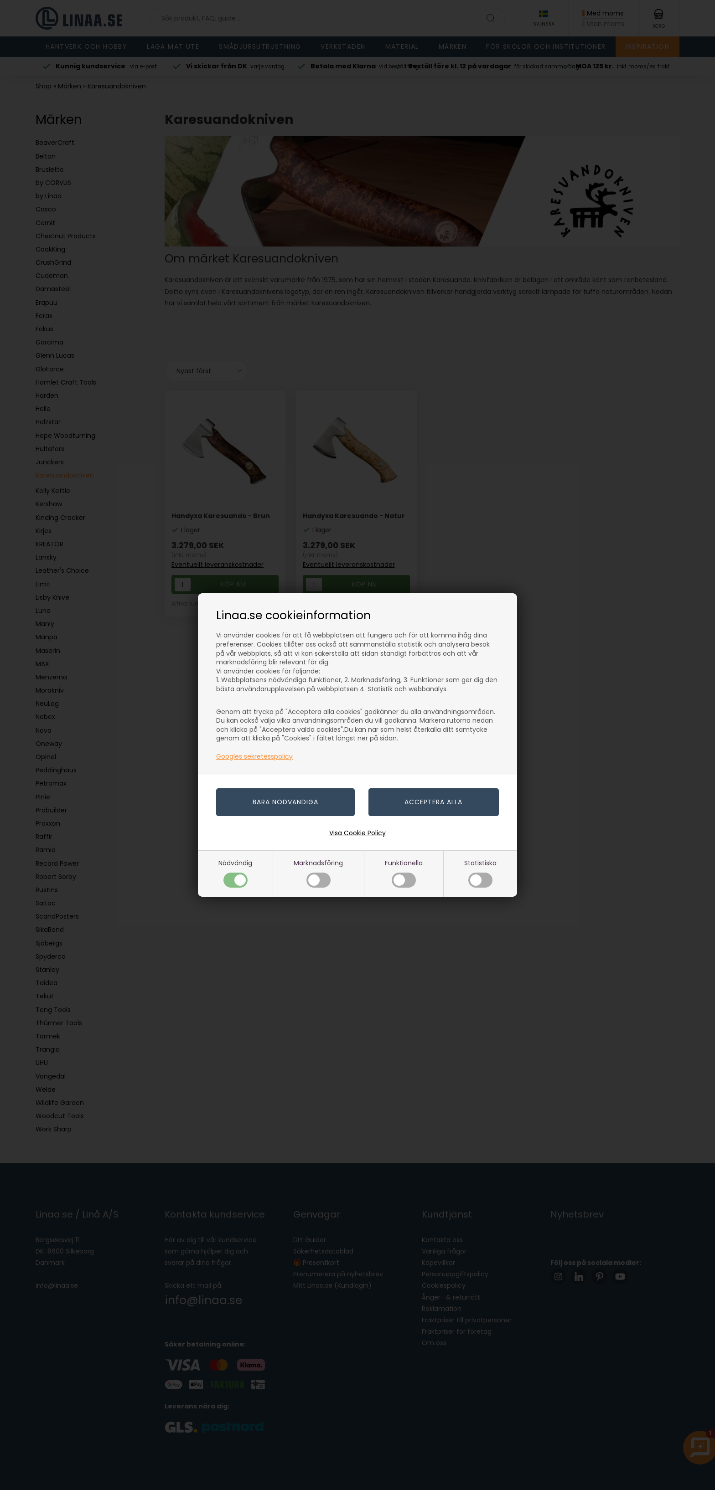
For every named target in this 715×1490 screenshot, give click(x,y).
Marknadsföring (318, 872)
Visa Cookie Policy (357, 832)
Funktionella (404, 872)
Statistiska (480, 872)
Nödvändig (235, 872)
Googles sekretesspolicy (254, 756)
